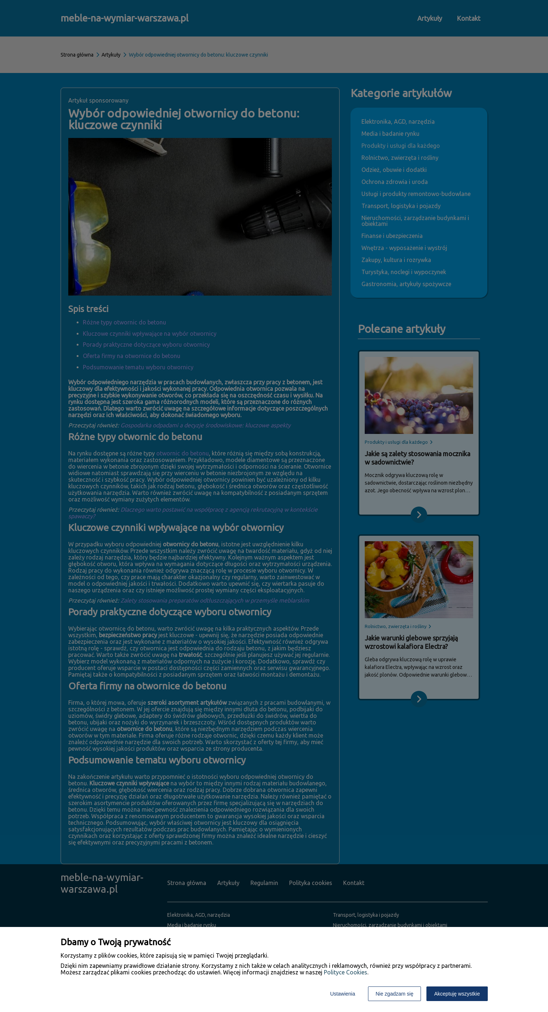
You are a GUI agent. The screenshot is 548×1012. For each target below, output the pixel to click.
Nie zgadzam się (395, 994)
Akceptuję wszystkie (457, 994)
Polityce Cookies (345, 972)
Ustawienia (342, 994)
